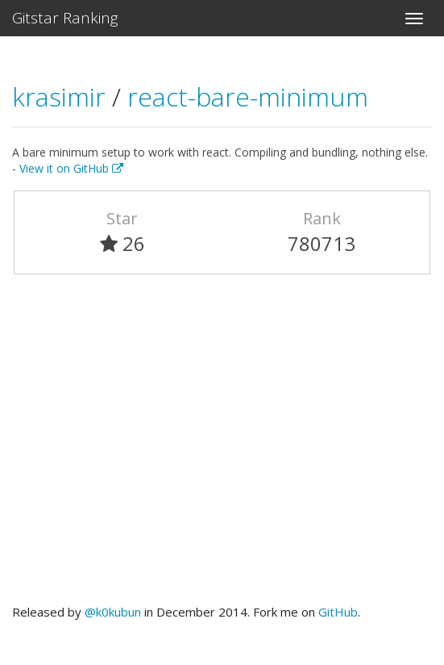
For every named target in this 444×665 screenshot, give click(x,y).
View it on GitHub (71, 168)
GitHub (338, 612)
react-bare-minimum (247, 96)
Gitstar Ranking (65, 17)
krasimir (62, 96)
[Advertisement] (222, 446)
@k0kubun (113, 612)
